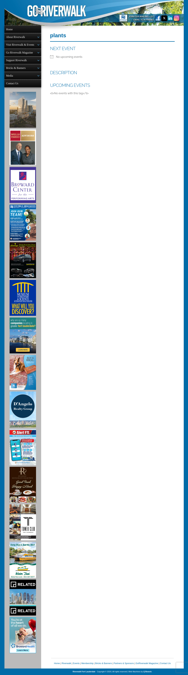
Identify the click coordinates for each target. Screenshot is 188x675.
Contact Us (12, 83)
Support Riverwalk (16, 60)
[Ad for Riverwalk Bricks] (22, 372)
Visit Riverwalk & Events (20, 44)
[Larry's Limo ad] (22, 260)
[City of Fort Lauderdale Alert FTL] (22, 447)
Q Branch (147, 672)
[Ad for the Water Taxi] (22, 560)
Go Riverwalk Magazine (19, 52)
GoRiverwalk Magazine (147, 663)
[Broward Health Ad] (22, 635)
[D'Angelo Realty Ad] (22, 409)
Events (76, 663)
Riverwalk (66, 663)
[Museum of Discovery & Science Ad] (22, 298)
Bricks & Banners (16, 68)
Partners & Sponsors (124, 663)
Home (9, 29)
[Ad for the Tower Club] (22, 522)
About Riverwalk (15, 37)
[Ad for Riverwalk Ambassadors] (22, 222)
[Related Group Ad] (22, 597)
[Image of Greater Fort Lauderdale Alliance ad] (22, 335)
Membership (87, 663)
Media (9, 75)
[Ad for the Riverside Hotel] (22, 485)
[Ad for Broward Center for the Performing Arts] (22, 185)
